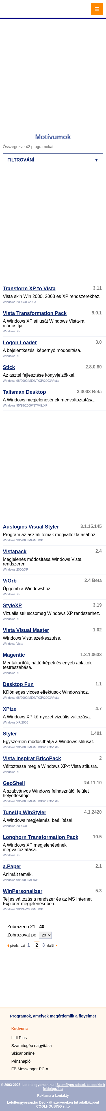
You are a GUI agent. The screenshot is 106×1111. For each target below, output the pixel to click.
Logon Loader (20, 342)
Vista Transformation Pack (35, 313)
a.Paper (12, 866)
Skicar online (22, 1053)
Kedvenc (19, 1028)
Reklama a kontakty (53, 1096)
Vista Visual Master (26, 630)
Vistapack (15, 551)
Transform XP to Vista (29, 288)
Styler (10, 734)
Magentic (14, 655)
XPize (9, 709)
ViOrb (10, 581)
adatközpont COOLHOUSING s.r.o (67, 1104)
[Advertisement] (53, 73)
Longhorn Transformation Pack (40, 837)
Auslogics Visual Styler (31, 527)
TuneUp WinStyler (24, 812)
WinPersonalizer (22, 891)
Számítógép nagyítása (31, 1045)
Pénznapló (21, 1061)
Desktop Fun (18, 684)
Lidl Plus (19, 1037)
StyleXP (12, 605)
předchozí (17, 945)
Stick (9, 367)
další (50, 945)
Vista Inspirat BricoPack (32, 758)
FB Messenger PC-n (29, 1069)
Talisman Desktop (24, 392)
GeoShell (14, 783)
